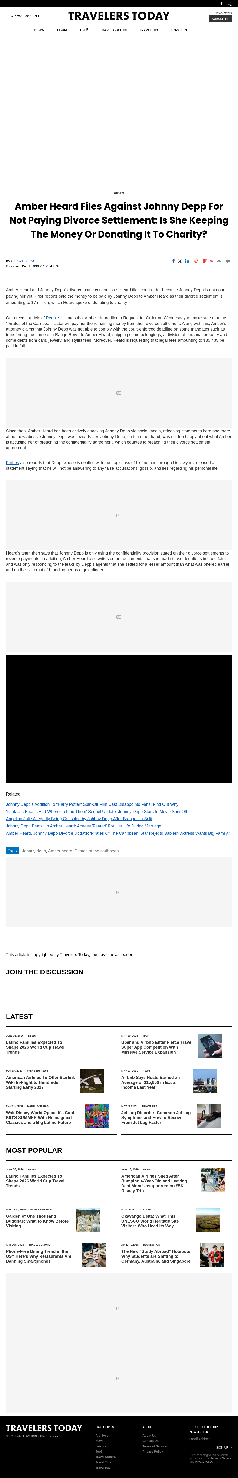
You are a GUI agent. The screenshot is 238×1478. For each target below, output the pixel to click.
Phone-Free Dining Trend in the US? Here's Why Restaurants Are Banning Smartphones (39, 1256)
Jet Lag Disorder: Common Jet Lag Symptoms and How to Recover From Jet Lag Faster (156, 1117)
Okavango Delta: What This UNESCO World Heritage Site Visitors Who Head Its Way (150, 1221)
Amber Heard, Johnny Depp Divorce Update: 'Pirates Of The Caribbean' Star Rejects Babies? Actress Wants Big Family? (118, 833)
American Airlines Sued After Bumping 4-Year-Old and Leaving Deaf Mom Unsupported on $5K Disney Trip (154, 1183)
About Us (149, 1435)
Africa (150, 1209)
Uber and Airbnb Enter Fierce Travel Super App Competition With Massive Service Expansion (156, 1047)
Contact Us (150, 1441)
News (32, 1035)
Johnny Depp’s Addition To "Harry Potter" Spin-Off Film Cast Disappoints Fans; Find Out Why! (93, 804)
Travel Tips (149, 1106)
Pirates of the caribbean (97, 851)
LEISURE (62, 29)
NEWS (39, 29)
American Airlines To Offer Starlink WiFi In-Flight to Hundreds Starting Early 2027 (40, 1082)
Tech (145, 1035)
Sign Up (222, 1447)
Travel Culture (39, 1245)
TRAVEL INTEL (181, 29)
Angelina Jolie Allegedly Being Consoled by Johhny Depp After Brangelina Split (79, 819)
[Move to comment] (228, 261)
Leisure (101, 1446)
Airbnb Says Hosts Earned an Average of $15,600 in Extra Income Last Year (150, 1082)
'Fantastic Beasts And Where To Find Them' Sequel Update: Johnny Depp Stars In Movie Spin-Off (96, 811)
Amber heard (60, 851)
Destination (151, 1245)
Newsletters (223, 13)
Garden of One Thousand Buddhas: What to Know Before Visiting (37, 1221)
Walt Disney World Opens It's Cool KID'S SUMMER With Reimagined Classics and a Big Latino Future (40, 1117)
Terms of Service (154, 1446)
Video (119, 193)
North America (38, 1106)
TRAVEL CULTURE (114, 29)
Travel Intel (103, 1467)
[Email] (219, 261)
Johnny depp (34, 851)
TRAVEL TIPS (149, 29)
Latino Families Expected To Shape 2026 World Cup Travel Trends (35, 1047)
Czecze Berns (23, 260)
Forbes (12, 462)
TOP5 (84, 29)
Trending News (37, 1071)
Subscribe (220, 19)
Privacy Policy (152, 1451)
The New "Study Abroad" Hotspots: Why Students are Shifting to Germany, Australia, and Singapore (156, 1256)
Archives (102, 1435)
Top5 (99, 1451)
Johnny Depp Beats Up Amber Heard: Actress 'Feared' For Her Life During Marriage (83, 826)
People (52, 318)
